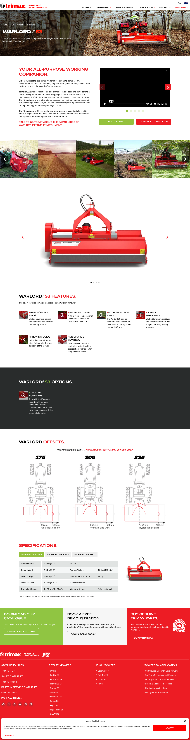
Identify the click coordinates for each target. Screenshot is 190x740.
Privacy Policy (9, 735)
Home (5, 25)
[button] (184, 721)
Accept (169, 728)
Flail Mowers (17, 25)
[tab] (31, 554)
